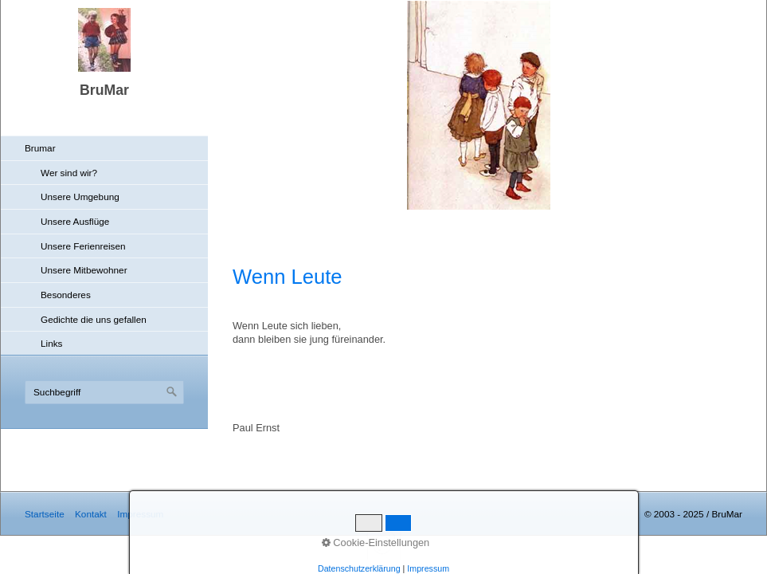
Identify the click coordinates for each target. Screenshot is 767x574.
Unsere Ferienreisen (83, 246)
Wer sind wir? (69, 172)
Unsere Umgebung (80, 196)
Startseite (45, 514)
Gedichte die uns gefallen (94, 319)
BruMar (104, 90)
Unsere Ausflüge (75, 221)
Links (51, 343)
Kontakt (91, 514)
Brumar (40, 148)
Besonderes (66, 294)
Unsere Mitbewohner (84, 270)
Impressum (140, 514)
